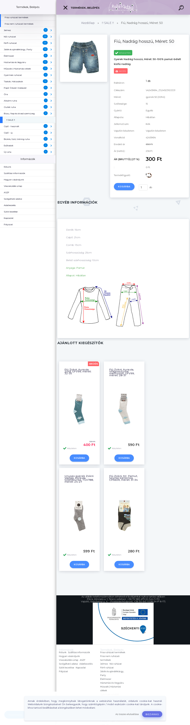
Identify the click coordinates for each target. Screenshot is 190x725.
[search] (182, 8)
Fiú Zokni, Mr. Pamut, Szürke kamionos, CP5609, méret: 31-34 (123, 478)
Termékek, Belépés (81, 8)
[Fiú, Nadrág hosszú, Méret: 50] (83, 81)
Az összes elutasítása (127, 714)
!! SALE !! (108, 23)
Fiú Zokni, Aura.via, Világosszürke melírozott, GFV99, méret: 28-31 (122, 372)
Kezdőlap (88, 23)
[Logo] (123, 7)
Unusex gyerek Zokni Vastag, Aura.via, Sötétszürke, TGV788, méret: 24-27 (79, 479)
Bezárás (152, 714)
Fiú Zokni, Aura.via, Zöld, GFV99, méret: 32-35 (77, 371)
